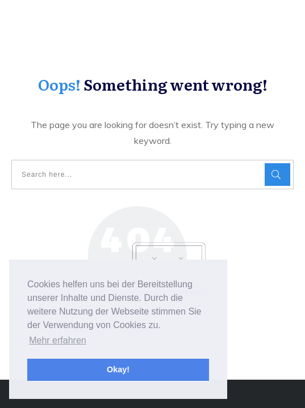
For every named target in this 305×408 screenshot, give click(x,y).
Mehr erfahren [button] (57, 340)
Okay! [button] (118, 369)
